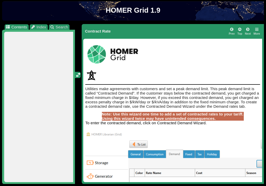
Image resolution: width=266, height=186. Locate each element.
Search (59, 27)
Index (38, 27)
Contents (16, 27)
